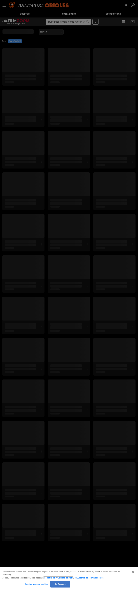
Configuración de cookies (36, 584)
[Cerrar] (133, 572)
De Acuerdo (60, 584)
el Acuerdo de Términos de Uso (89, 578)
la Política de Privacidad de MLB (58, 578)
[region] (69, 578)
